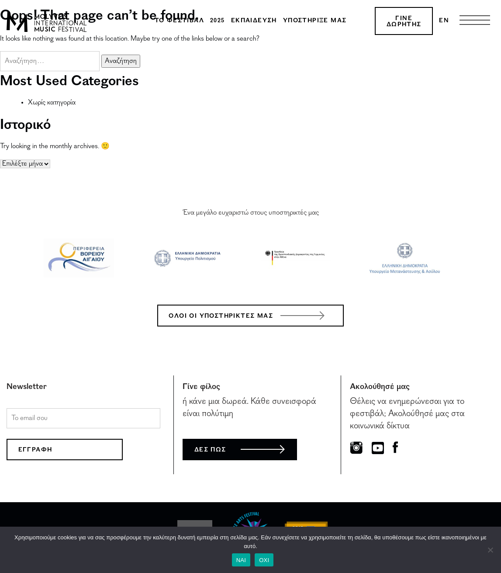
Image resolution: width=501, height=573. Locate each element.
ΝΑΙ (241, 560)
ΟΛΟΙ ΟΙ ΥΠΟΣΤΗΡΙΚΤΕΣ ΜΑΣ (221, 316)
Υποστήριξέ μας (315, 21)
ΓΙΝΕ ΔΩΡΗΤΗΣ (404, 22)
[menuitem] (444, 21)
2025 (217, 21)
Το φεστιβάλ (179, 21)
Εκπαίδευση (254, 21)
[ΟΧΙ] (490, 549)
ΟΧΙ (264, 560)
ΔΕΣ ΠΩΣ (210, 450)
